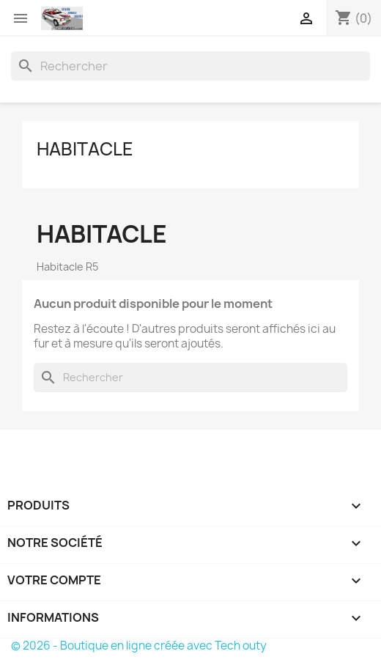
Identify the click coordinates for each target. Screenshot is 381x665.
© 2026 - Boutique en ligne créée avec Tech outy (139, 645)
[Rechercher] (190, 66)
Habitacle (85, 148)
